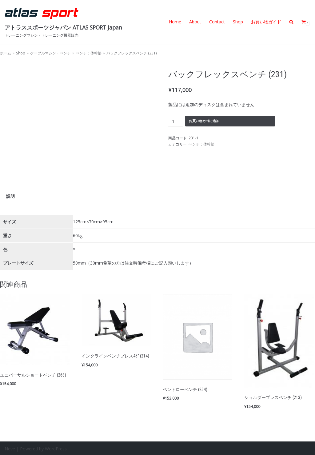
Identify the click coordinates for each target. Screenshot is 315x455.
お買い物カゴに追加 (204, 120)
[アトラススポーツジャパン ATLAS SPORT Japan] (63, 22)
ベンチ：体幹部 (89, 52)
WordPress (56, 448)
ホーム (5, 52)
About (195, 22)
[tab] (10, 196)
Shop (238, 22)
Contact (217, 22)
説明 (10, 196)
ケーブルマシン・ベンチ (50, 52)
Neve (10, 448)
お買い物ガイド (266, 22)
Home (175, 22)
